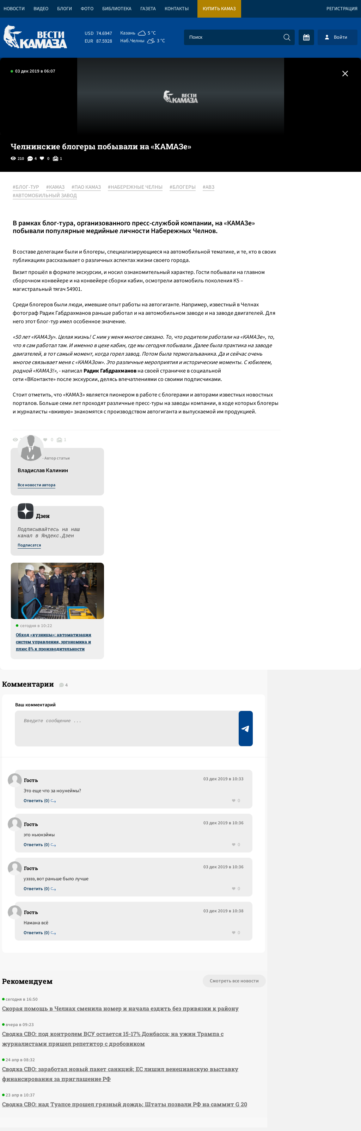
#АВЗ (213, 187)
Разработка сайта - (334, 1111)
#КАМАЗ (60, 187)
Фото (87, 8)
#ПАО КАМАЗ (91, 187)
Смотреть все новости (170, 831)
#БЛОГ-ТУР (31, 187)
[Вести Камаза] (35, 37)
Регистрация (341, 8)
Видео (40, 8)
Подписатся (275, 255)
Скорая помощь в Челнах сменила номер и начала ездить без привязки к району (89, 863)
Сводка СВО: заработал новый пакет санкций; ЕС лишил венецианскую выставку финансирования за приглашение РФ (91, 933)
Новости (14, 8)
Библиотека (116, 8)
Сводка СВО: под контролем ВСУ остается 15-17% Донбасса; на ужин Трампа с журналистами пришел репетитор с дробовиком (97, 898)
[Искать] (287, 37)
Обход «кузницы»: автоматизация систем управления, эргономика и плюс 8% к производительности (300, 352)
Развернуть (180, 1084)
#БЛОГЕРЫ (188, 187)
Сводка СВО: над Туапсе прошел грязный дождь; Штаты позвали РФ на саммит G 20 (99, 968)
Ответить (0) (39, 650)
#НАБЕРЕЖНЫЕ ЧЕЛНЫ (140, 187)
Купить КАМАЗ (219, 8)
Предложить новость (291, 660)
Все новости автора (283, 195)
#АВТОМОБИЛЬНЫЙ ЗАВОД (50, 196)
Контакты (177, 8)
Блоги (64, 8)
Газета (148, 8)
